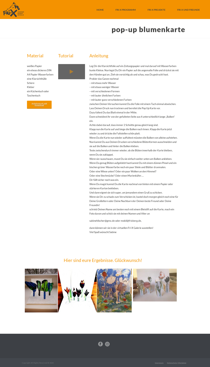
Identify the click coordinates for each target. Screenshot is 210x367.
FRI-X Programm (126, 9)
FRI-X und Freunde (188, 9)
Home (100, 9)
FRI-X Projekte (156, 9)
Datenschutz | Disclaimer (176, 363)
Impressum (159, 363)
